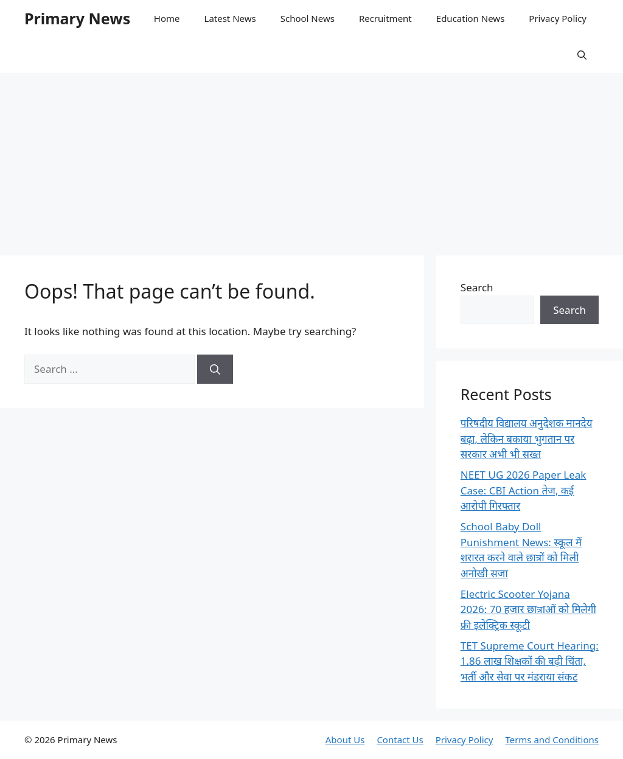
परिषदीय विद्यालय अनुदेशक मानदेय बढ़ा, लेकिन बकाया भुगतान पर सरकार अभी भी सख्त (527, 438)
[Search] (215, 369)
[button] (582, 54)
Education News (470, 18)
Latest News (230, 18)
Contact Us (400, 739)
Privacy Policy (557, 18)
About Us (345, 739)
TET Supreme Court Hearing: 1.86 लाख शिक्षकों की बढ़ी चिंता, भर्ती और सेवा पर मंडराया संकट (530, 661)
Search (477, 287)
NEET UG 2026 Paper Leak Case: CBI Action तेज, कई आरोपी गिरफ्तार (523, 490)
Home (167, 18)
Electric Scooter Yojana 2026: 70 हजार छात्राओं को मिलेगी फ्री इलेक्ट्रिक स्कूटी (528, 609)
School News (307, 18)
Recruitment (385, 18)
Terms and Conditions (552, 739)
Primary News (77, 18)
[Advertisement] (311, 158)
